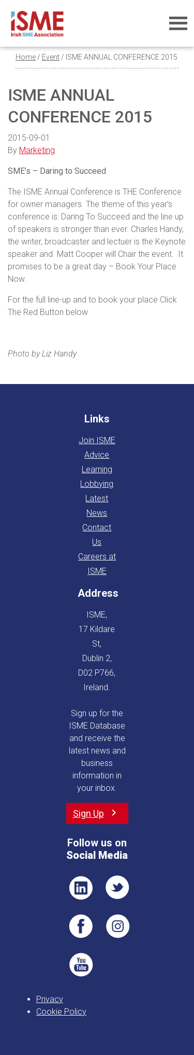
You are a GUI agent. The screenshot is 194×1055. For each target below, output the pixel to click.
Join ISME (97, 440)
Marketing (37, 150)
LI (81, 888)
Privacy (49, 999)
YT (81, 965)
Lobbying (96, 484)
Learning (97, 469)
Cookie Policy (61, 1012)
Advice (96, 455)
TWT (118, 888)
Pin (118, 926)
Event (50, 57)
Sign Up (88, 813)
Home (26, 57)
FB (81, 926)
